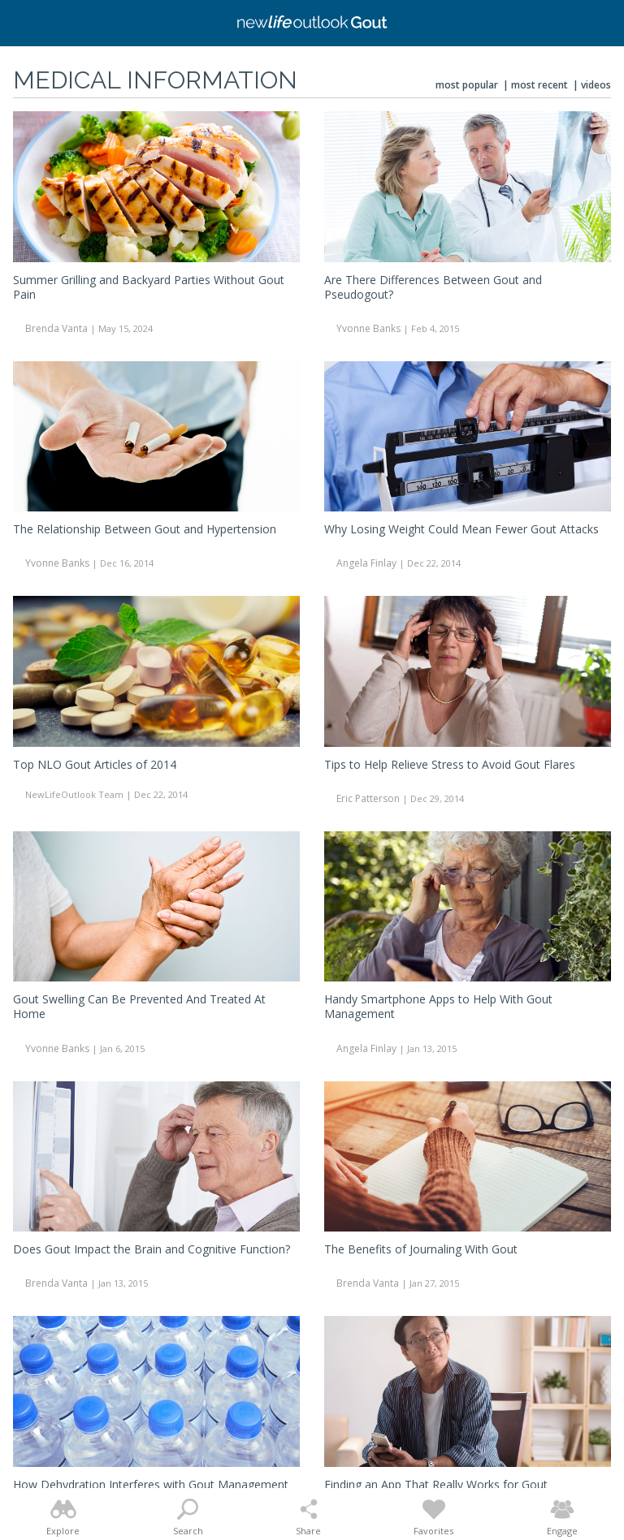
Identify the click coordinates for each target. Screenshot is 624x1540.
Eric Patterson (368, 798)
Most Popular (467, 85)
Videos (596, 85)
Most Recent (539, 85)
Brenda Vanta (56, 328)
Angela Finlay (366, 563)
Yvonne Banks (368, 328)
